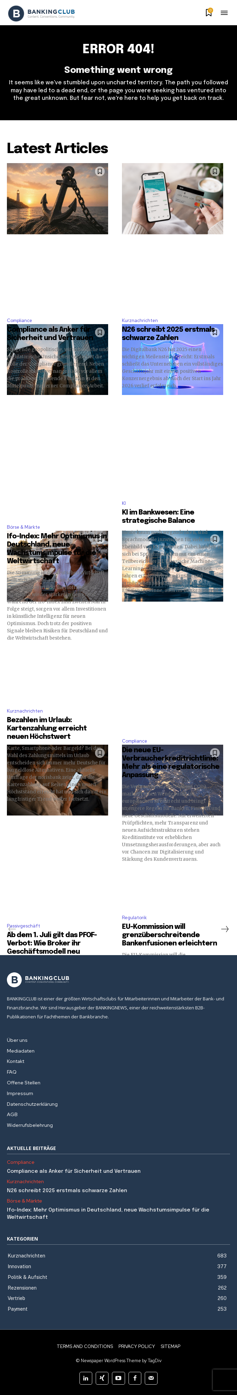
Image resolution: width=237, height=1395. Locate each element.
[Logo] (41, 13)
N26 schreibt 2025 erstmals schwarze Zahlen (67, 1191)
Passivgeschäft (23, 926)
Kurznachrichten (140, 320)
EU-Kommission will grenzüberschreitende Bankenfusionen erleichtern (169, 935)
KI (124, 503)
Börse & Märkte (23, 527)
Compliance (19, 320)
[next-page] (224, 929)
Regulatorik (134, 918)
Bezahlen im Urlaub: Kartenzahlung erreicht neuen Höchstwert (47, 729)
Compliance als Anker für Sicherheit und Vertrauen (74, 1171)
